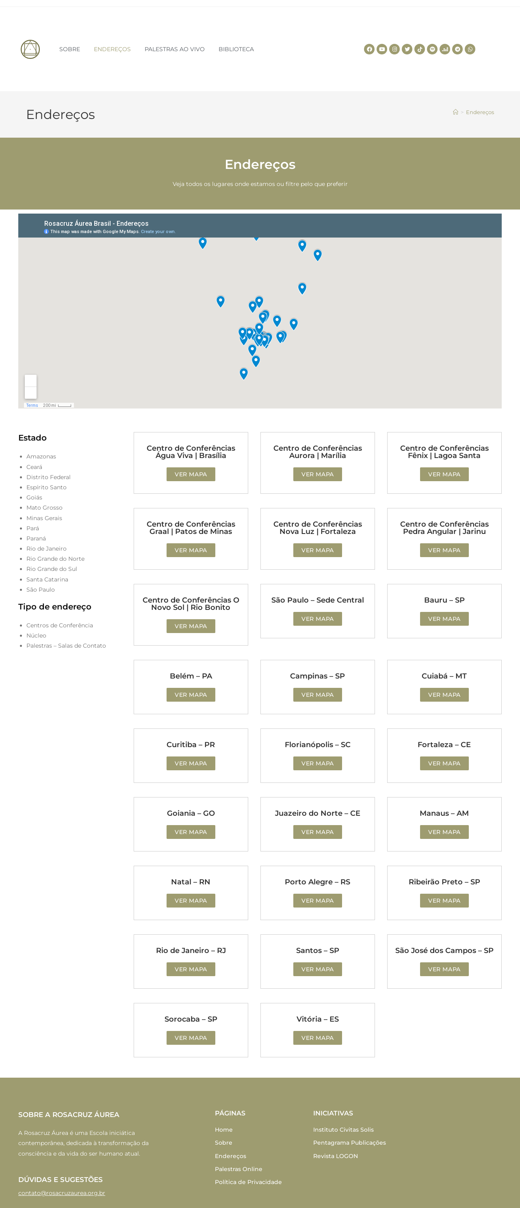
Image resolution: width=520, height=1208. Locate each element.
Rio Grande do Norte (55, 558)
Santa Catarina (47, 579)
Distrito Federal (48, 477)
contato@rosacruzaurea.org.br (61, 1193)
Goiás (34, 497)
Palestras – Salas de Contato (66, 645)
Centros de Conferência (59, 625)
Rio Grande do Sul (51, 569)
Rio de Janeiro (46, 548)
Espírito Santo (46, 487)
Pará (32, 528)
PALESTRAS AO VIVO (175, 49)
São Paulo (40, 589)
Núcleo (36, 635)
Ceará (34, 467)
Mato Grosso (44, 507)
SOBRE (69, 49)
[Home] (455, 112)
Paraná (36, 538)
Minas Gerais (44, 518)
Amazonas (41, 456)
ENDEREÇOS (112, 49)
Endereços (480, 112)
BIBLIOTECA (236, 49)
